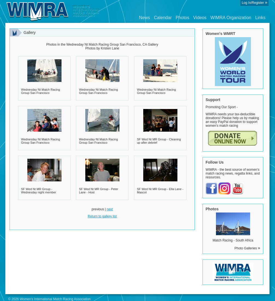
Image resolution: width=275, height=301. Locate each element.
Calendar (163, 17)
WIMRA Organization (230, 17)
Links (260, 17)
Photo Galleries (247, 248)
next (110, 209)
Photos (182, 17)
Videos (200, 17)
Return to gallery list (102, 216)
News (144, 17)
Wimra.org (53, 11)
